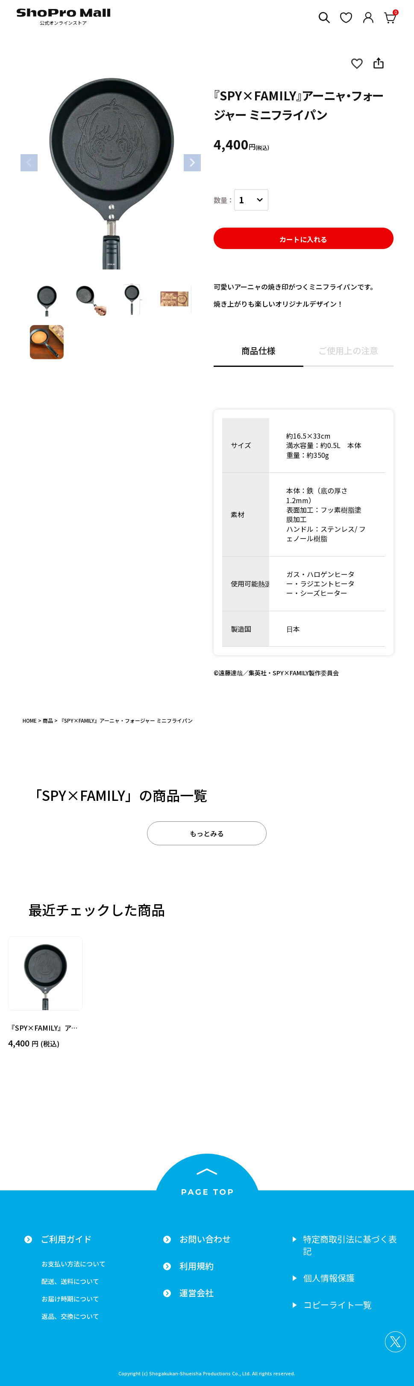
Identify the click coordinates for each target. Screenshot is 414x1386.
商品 (48, 720)
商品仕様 (258, 351)
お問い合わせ (205, 1239)
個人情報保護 (329, 1278)
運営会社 (196, 1293)
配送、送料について (70, 1281)
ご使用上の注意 (348, 351)
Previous (29, 162)
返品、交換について (70, 1316)
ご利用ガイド (66, 1239)
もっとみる (207, 833)
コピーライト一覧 (337, 1305)
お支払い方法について (73, 1263)
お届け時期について (70, 1298)
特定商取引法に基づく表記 (350, 1245)
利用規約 (196, 1266)
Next (192, 162)
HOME (30, 720)
